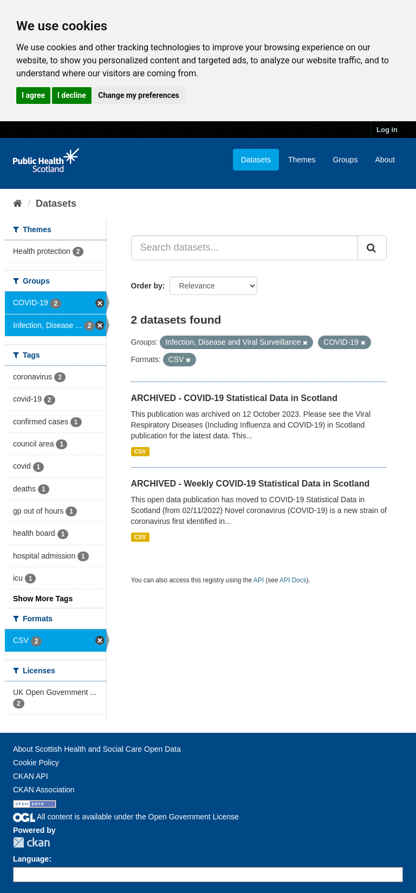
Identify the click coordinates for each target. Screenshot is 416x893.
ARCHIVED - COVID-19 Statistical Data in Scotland (234, 398)
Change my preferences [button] (138, 95)
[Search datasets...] (245, 247)
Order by (146, 285)
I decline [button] (71, 95)
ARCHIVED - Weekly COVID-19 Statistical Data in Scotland (250, 483)
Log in (387, 130)
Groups (345, 159)
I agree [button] (33, 95)
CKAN (31, 842)
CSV (140, 451)
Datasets (256, 159)
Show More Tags (43, 598)
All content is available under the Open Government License (126, 816)
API (258, 580)
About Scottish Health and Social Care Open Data (97, 749)
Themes (302, 159)
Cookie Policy (36, 762)
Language (31, 859)
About (385, 159)
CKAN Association (44, 789)
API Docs (293, 580)
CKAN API (30, 776)
